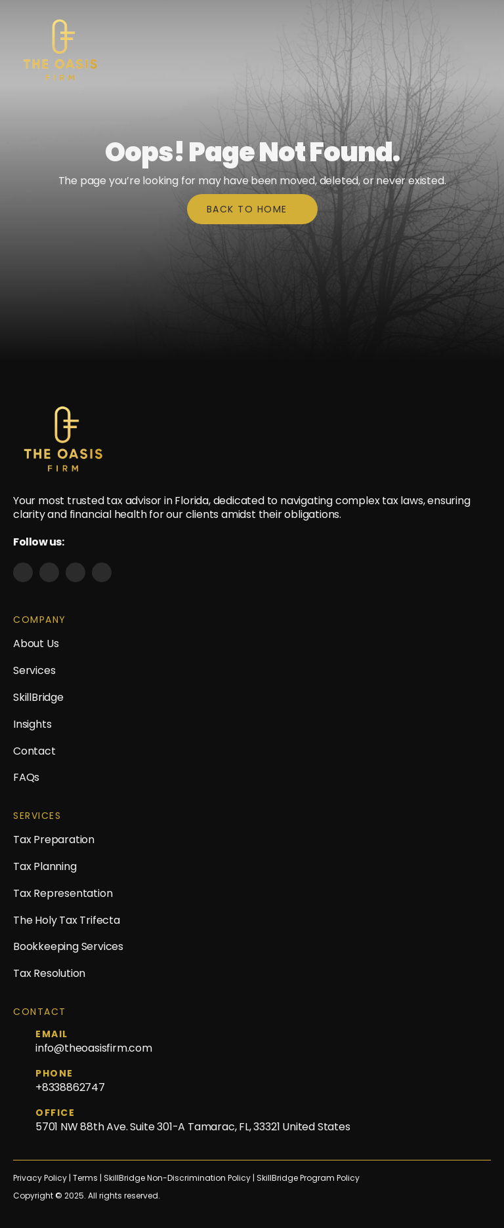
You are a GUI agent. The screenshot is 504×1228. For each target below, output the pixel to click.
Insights (32, 724)
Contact (34, 751)
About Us (35, 643)
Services (34, 670)
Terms (86, 1178)
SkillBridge (38, 697)
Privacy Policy (40, 1178)
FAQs (26, 777)
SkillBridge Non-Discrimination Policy (177, 1178)
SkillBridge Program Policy (308, 1178)
